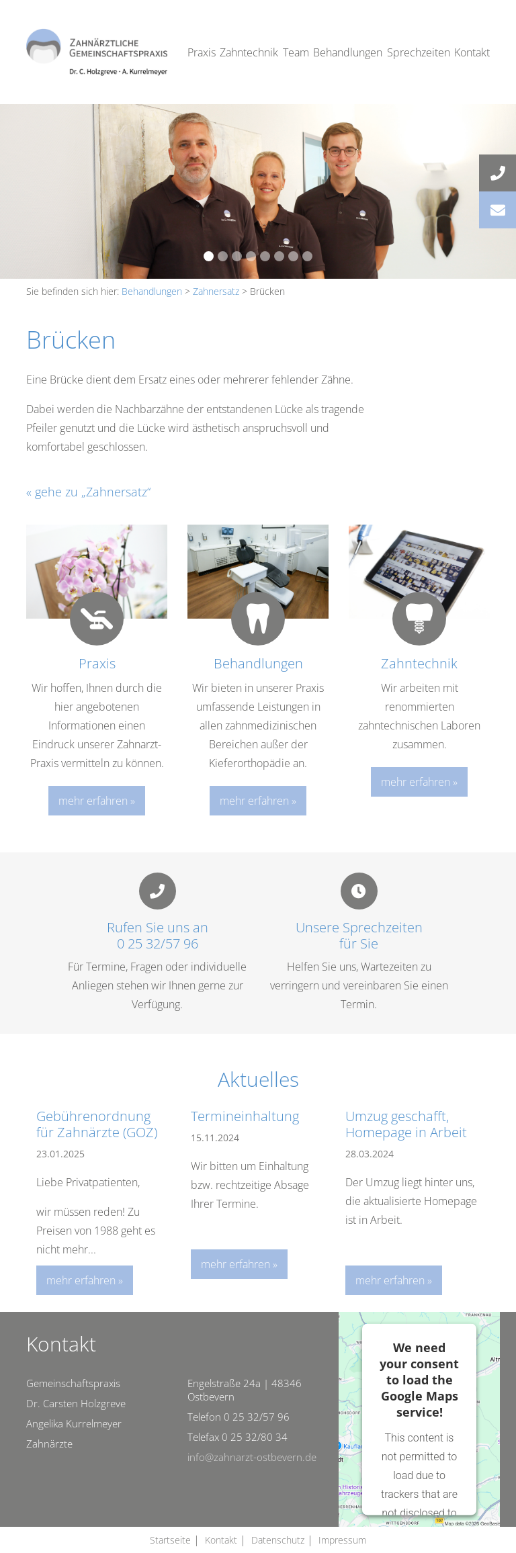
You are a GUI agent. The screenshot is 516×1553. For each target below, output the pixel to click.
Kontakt (472, 52)
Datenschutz (277, 1540)
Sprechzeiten (418, 52)
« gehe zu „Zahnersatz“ (88, 492)
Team (296, 52)
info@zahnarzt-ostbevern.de (251, 1457)
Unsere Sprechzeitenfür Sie (359, 935)
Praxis (201, 52)
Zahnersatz (216, 291)
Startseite (170, 1540)
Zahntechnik (249, 52)
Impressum (342, 1540)
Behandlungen (347, 52)
